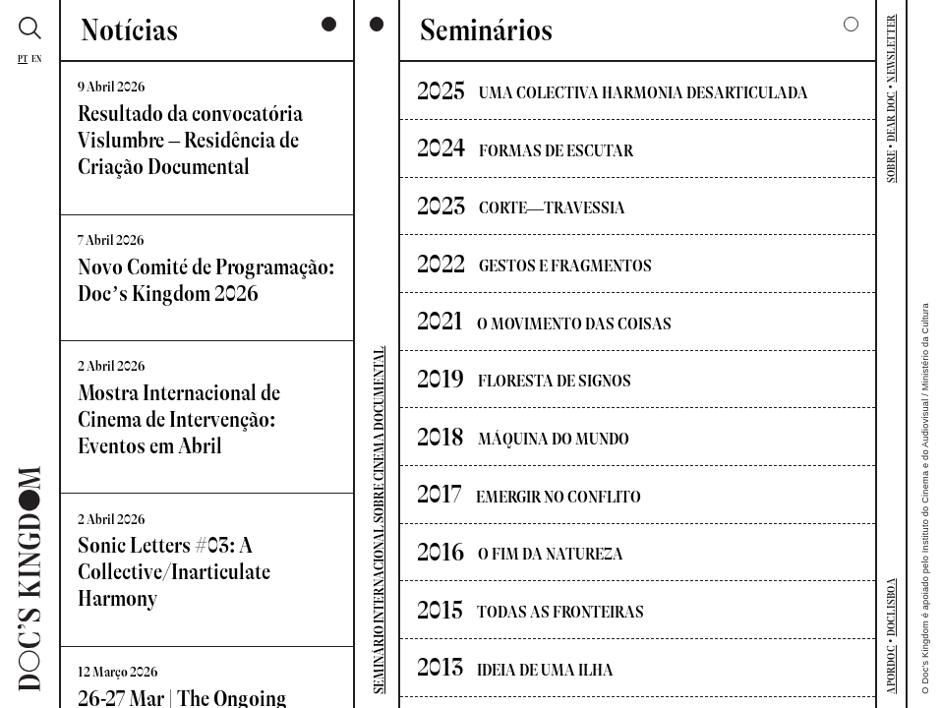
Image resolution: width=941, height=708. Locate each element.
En (36, 59)
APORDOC (891, 669)
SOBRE (891, 166)
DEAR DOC (891, 116)
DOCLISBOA (891, 607)
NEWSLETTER (891, 48)
